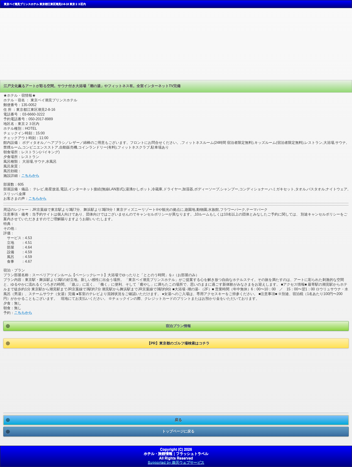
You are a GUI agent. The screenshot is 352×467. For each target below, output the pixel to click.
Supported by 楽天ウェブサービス (176, 462)
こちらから (30, 176)
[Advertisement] (37, 43)
